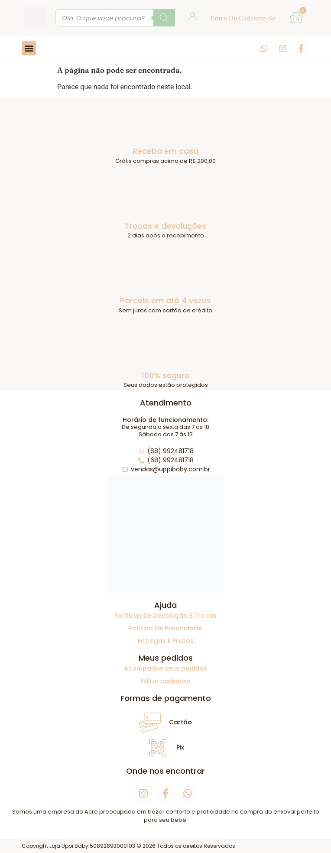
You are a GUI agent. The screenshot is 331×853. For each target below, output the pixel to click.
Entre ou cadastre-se (243, 18)
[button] (29, 48)
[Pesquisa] (164, 17)
